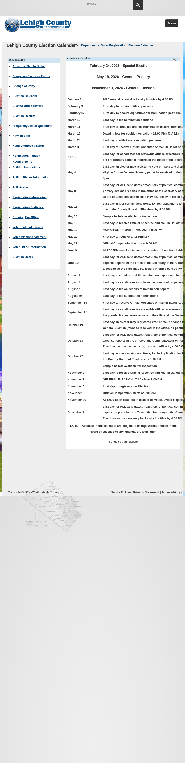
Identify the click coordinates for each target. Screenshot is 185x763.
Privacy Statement (146, 492)
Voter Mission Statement (30, 237)
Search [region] (138, 5)
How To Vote (21, 135)
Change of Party (24, 86)
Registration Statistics (28, 207)
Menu (172, 23)
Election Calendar (25, 96)
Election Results (24, 116)
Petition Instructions (27, 167)
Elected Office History (28, 106)
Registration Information (30, 197)
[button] (120, 3)
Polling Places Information (31, 177)
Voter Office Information (29, 247)
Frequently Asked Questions (32, 126)
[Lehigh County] (38, 24)
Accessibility (171, 492)
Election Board (23, 257)
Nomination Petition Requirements (26, 158)
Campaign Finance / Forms (31, 76)
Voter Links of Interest (28, 227)
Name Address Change (29, 145)
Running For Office (26, 217)
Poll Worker (21, 187)
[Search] (104, 3)
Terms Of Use (121, 492)
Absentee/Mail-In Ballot (29, 66)
